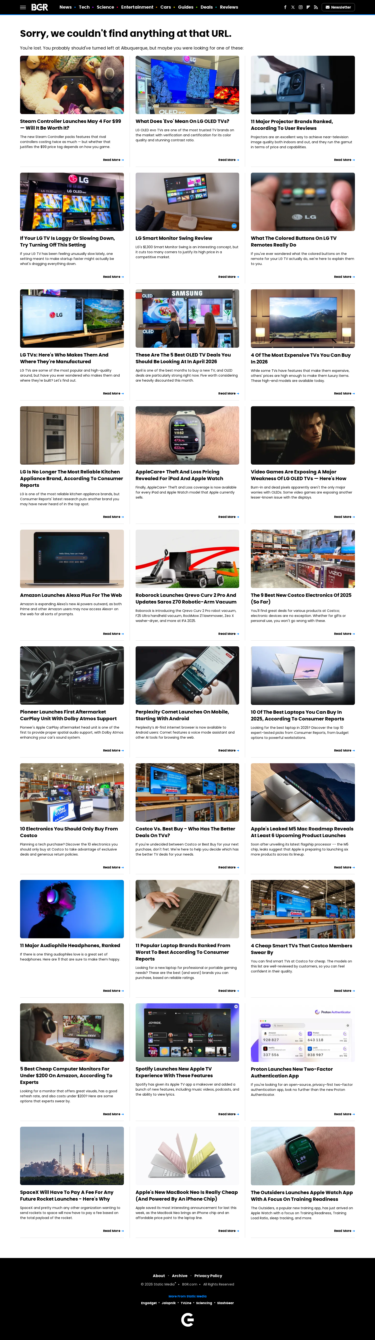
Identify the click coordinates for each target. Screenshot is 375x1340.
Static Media (164, 1284)
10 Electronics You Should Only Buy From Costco (69, 832)
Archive (180, 1275)
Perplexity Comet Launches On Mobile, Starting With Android (182, 715)
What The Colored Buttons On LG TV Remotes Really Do (294, 241)
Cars (165, 7)
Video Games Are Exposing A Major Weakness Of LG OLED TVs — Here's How (298, 475)
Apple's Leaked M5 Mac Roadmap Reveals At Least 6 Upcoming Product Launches (302, 832)
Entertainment (137, 7)
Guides (186, 7)
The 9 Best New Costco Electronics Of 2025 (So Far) (301, 598)
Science (105, 7)
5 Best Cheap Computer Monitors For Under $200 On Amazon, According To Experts (66, 1075)
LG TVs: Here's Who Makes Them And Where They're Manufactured (64, 358)
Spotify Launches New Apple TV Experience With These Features (174, 1072)
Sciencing (204, 1303)
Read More (111, 160)
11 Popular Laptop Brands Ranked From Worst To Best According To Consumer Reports (183, 952)
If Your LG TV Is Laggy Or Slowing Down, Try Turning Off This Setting (67, 241)
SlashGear (225, 1303)
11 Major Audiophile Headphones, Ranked (70, 945)
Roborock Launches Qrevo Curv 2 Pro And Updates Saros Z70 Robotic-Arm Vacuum (186, 598)
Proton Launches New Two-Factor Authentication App (292, 1072)
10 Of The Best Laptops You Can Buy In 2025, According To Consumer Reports (297, 715)
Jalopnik (169, 1303)
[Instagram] (301, 7)
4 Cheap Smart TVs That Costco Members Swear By (301, 949)
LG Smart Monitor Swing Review (174, 238)
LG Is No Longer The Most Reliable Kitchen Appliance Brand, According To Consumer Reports (71, 478)
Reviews (229, 7)
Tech (84, 7)
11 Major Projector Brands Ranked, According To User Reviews (292, 124)
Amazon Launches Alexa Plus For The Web (71, 595)
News (66, 7)
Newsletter (338, 7)
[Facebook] (285, 7)
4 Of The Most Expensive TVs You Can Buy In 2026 (301, 358)
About (159, 1275)
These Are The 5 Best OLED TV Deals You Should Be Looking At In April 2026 (183, 358)
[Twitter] (293, 7)
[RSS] (316, 7)
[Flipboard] (308, 7)
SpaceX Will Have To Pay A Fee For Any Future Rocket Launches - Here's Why (67, 1195)
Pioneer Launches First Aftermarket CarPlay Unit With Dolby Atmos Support (68, 715)
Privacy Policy (208, 1275)
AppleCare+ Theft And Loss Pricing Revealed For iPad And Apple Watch (179, 475)
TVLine (186, 1303)
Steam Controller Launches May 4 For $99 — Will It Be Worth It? (70, 124)
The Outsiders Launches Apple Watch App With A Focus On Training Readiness (302, 1195)
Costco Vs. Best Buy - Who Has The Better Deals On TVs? (185, 832)
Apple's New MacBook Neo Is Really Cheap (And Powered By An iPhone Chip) (187, 1195)
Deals (207, 7)
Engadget (149, 1303)
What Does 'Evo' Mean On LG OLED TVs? (182, 121)
